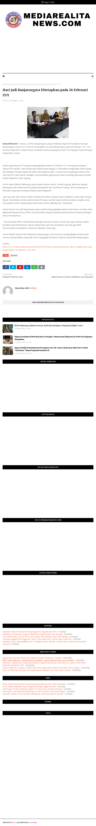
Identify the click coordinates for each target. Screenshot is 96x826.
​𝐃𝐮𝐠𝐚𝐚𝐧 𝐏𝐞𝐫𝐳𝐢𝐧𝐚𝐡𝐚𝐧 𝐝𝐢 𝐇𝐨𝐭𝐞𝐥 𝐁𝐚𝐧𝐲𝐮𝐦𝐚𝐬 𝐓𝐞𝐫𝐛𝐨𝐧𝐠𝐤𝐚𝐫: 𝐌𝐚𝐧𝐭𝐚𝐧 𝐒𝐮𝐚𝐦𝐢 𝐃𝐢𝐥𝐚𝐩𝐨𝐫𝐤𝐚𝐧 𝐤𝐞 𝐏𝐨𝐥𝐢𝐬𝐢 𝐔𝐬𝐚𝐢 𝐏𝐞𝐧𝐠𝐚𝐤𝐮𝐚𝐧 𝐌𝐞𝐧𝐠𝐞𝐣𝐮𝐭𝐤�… (53, 338)
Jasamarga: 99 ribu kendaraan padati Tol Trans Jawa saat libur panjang (32, 689)
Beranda (6, 84)
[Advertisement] (48, 51)
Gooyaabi (33, 822)
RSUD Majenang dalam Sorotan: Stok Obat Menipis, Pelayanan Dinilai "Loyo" (49, 326)
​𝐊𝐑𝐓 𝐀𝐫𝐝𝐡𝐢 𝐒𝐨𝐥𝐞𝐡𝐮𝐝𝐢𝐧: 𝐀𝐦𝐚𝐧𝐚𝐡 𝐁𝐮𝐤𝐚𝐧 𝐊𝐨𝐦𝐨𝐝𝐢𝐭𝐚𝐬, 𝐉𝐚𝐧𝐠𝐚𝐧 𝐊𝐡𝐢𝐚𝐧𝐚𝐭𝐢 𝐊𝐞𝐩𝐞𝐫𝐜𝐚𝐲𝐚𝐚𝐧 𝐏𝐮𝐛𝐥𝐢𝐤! (38, 660)
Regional (14, 84)
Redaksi (33, 288)
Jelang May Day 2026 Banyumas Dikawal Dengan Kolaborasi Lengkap (32, 658)
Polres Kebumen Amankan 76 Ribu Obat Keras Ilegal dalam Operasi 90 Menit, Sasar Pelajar (41, 667)
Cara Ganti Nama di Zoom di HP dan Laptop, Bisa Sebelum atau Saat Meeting (35, 636)
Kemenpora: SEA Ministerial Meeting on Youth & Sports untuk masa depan (34, 691)
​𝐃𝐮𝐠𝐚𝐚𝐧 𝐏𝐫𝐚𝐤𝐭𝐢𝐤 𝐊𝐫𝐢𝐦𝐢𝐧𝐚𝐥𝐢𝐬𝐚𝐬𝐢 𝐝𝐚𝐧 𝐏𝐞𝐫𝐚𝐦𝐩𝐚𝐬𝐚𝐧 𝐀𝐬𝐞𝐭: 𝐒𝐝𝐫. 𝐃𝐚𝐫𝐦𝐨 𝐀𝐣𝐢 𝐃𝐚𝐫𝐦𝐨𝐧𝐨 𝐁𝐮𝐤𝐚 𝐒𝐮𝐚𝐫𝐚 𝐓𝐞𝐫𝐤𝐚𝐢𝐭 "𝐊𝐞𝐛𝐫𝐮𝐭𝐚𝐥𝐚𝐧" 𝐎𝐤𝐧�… (51, 349)
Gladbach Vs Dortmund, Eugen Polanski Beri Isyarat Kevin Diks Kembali (32, 634)
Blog (13, 822)
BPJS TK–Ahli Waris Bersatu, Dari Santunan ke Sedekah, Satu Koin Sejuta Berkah (36, 670)
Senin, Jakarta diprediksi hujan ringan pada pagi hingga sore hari (29, 686)
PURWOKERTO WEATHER (48, 727)
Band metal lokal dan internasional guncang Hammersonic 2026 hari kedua (34, 684)
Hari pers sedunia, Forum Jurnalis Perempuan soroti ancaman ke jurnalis (33, 694)
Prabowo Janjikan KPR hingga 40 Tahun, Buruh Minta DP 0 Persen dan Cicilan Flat (37, 639)
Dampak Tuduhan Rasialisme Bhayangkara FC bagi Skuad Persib (30, 631)
